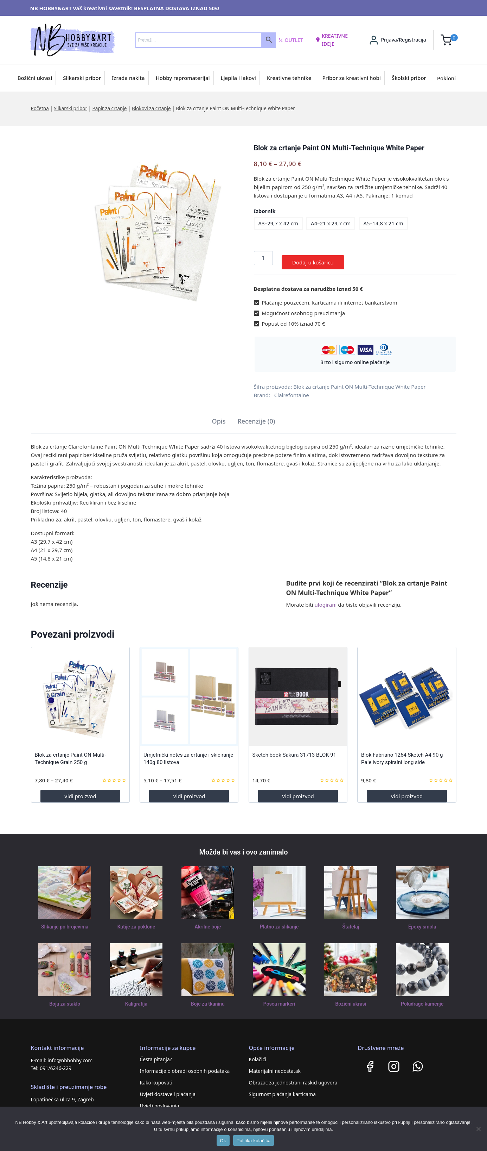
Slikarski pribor (82, 77)
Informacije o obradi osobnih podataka (185, 1066)
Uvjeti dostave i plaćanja (168, 1090)
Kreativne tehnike (289, 77)
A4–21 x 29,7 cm (331, 223)
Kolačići (257, 1055)
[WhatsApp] (418, 1062)
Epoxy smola (422, 922)
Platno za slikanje (279, 922)
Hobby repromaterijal (183, 77)
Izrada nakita (128, 77)
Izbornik (265, 210)
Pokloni (446, 78)
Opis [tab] (219, 417)
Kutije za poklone (136, 922)
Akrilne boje (208, 922)
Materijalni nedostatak (275, 1066)
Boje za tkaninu (208, 999)
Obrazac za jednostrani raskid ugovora (293, 1078)
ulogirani (326, 600)
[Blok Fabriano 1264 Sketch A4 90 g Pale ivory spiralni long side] (407, 692)
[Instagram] (394, 1062)
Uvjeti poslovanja (159, 1101)
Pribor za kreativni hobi (351, 77)
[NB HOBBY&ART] (72, 40)
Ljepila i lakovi (238, 77)
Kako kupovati (156, 1078)
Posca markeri (279, 999)
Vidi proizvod (80, 791)
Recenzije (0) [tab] (256, 417)
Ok (223, 1140)
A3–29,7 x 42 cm (278, 223)
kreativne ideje (331, 39)
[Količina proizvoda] (263, 258)
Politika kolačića (254, 1140)
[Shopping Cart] (449, 40)
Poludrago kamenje (422, 999)
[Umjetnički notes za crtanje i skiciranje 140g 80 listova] (189, 692)
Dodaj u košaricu (313, 258)
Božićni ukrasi (35, 77)
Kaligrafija (136, 999)
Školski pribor (409, 77)
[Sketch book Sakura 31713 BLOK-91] (298, 692)
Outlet (290, 40)
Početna (40, 108)
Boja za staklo (64, 999)
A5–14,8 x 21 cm (383, 223)
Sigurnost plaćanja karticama (282, 1090)
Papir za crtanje (109, 108)
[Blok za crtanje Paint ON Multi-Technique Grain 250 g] (80, 692)
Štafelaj (351, 922)
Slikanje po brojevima (64, 922)
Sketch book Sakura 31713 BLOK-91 (294, 750)
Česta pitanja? (156, 1055)
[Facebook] (370, 1062)
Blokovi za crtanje (151, 108)
